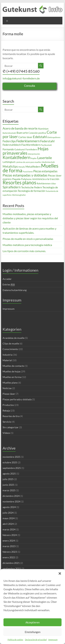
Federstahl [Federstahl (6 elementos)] (47, 141)
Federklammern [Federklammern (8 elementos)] (28, 141)
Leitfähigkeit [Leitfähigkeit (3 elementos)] (9, 162)
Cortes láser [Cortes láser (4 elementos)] (25, 137)
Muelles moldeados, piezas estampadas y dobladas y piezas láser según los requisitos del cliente (30, 218)
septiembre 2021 (12, 568)
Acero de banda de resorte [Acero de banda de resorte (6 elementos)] (20, 128)
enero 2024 (9, 540)
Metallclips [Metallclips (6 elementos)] (10, 166)
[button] (60, 573)
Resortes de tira (11, 416)
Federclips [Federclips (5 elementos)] (9, 141)
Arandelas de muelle (13, 337)
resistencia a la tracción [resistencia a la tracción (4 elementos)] (45, 179)
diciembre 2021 (11, 562)
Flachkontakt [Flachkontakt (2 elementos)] (46, 145)
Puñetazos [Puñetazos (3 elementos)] (26, 179)
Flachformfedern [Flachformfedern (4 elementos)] (30, 144)
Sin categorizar (11, 427)
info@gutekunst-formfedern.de (21, 78)
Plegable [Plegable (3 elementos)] (16, 179)
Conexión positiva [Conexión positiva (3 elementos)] (37, 132)
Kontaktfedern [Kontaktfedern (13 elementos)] (17, 157)
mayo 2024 (9, 518)
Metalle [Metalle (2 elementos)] (21, 167)
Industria (7, 354)
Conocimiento (10, 349)
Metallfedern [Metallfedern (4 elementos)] (33, 166)
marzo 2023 (9, 546)
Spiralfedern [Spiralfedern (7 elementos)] (12, 187)
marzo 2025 (9, 490)
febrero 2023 (10, 551)
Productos (8, 404)
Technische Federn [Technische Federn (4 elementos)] (31, 187)
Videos (6, 432)
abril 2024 (8, 523)
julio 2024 (8, 512)
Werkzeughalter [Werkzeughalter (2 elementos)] (19, 195)
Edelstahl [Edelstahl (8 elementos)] (40, 137)
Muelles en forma (12, 377)
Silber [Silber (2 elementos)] (53, 183)
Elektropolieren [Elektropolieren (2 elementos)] (53, 137)
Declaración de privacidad (36, 639)
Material (7, 360)
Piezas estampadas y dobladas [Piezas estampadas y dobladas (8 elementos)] (25, 175)
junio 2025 (8, 484)
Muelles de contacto (13, 365)
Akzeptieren (32, 622)
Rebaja (6, 410)
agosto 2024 (9, 507)
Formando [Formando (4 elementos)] (8, 149)
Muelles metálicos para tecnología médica (27, 244)
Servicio (7, 421)
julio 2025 (8, 479)
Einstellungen (32, 632)
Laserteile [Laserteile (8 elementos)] (44, 158)
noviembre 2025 (11, 456)
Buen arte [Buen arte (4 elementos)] (22, 132)
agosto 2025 (9, 473)
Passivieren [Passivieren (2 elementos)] (28, 171)
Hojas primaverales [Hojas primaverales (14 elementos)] (26, 151)
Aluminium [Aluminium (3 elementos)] (43, 128)
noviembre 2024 (11, 501)
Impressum (53, 639)
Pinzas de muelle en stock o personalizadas (28, 238)
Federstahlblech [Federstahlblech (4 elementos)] (12, 144)
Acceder (7, 278)
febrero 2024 (10, 534)
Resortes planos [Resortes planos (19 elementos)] (19, 182)
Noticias (7, 388)
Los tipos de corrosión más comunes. (24, 251)
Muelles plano (10, 382)
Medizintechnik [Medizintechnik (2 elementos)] (48, 162)
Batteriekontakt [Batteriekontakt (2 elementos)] (9, 133)
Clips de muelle (11, 343)
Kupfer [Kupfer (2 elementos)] (34, 158)
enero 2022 (9, 557)
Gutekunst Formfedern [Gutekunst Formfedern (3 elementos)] (25, 149)
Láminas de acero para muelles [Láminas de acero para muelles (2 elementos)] (28, 162)
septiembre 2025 (12, 467)
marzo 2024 (9, 529)
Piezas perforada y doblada (17, 399)
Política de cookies (15, 639)
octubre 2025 (10, 462)
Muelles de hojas (11, 371)
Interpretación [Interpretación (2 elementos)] (34, 154)
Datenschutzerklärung (15, 290)
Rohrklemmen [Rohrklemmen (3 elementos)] (44, 183)
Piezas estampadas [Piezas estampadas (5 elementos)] (45, 171)
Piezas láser (9, 393)
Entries (9, 284)
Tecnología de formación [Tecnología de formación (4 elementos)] (31, 190)
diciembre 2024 (11, 495)
